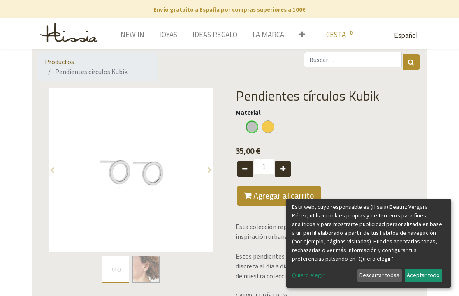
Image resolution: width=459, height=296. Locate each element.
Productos (59, 62)
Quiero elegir (308, 275)
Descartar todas (379, 275)
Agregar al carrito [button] (279, 195)
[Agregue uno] (283, 169)
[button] (299, 35)
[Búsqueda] (411, 62)
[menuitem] (120, 35)
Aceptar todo (423, 275)
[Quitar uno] (245, 169)
